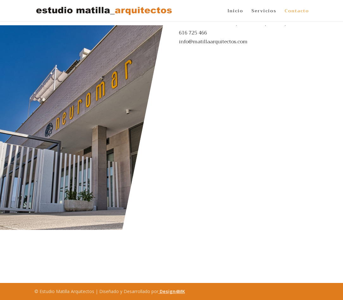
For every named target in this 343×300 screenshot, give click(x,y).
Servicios (263, 12)
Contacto (297, 12)
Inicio (235, 12)
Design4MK (171, 291)
